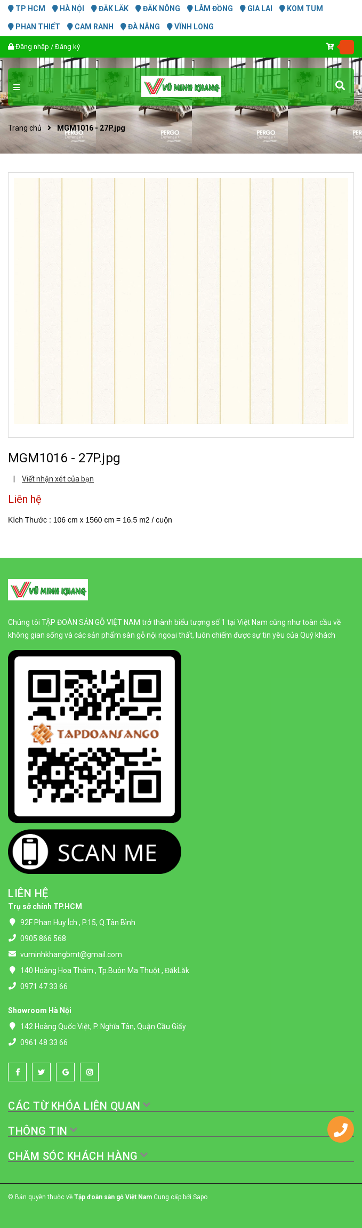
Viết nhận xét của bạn (58, 479)
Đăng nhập (32, 47)
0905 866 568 (43, 938)
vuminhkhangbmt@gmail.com (71, 954)
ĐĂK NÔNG (157, 8)
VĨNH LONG (190, 26)
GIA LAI (256, 8)
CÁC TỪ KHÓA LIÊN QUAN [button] (79, 1105)
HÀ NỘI (68, 8)
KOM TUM (301, 8)
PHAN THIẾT (34, 26)
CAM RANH (90, 26)
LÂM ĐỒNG (210, 8)
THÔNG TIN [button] (43, 1131)
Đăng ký (67, 47)
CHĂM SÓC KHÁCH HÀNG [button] (78, 1156)
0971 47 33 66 (44, 986)
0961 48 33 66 (44, 1042)
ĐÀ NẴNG (140, 26)
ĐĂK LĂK (109, 8)
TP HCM (26, 8)
